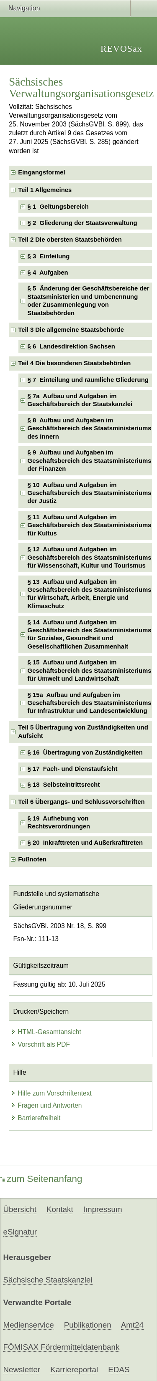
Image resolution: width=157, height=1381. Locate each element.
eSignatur (20, 1231)
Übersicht (19, 1209)
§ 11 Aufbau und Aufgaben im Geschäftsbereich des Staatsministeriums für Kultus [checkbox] (90, 525)
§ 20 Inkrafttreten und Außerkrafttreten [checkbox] (85, 842)
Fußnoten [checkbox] (32, 859)
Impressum (102, 1209)
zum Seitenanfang (41, 1179)
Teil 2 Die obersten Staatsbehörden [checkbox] (70, 239)
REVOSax (121, 48)
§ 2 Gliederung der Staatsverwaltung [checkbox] (82, 223)
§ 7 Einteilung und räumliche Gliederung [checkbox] (88, 379)
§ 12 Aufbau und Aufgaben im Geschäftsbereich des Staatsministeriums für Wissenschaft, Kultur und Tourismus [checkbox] (90, 557)
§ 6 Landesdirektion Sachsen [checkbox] (71, 346)
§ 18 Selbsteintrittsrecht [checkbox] (64, 784)
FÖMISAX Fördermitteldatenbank (61, 1347)
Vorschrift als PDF (40, 1044)
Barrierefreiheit (35, 1117)
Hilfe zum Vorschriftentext (51, 1093)
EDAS (118, 1369)
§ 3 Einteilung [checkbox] (49, 256)
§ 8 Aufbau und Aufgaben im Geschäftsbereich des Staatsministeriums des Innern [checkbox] (90, 428)
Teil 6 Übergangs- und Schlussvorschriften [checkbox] (81, 801)
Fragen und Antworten (46, 1105)
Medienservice (28, 1324)
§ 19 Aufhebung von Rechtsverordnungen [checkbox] (59, 822)
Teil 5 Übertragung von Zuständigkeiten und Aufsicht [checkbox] (83, 731)
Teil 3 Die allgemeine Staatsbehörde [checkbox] (71, 329)
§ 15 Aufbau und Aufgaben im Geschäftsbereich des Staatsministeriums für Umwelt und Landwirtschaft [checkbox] (90, 670)
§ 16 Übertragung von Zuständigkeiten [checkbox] (85, 752)
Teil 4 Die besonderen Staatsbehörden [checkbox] (74, 363)
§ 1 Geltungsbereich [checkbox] (58, 206)
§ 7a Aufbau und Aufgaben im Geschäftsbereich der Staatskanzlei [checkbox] (80, 400)
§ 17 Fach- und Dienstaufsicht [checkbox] (73, 768)
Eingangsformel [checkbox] (41, 172)
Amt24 (132, 1324)
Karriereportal (74, 1369)
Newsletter (22, 1369)
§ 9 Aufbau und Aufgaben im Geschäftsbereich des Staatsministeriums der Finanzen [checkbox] (90, 460)
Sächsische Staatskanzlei (48, 1279)
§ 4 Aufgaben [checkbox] (48, 272)
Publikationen (87, 1324)
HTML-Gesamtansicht (46, 1031)
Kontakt (59, 1209)
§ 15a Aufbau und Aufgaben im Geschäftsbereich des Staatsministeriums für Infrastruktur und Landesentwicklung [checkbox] (90, 703)
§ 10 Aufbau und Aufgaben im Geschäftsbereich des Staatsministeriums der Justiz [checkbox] (90, 493)
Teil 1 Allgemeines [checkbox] (45, 190)
